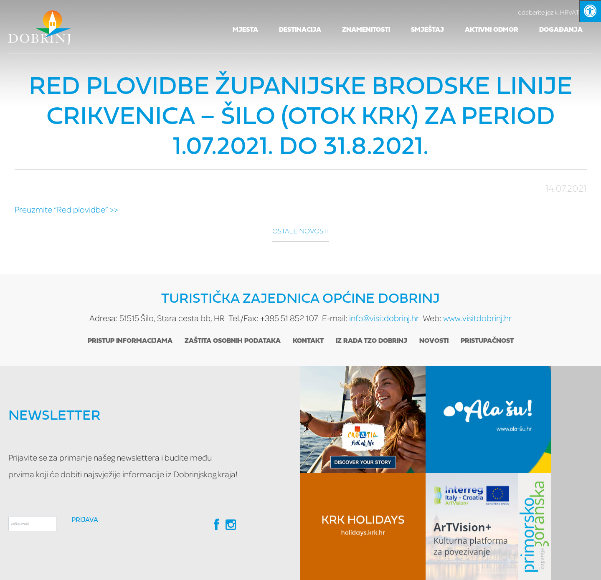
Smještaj (427, 30)
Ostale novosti (300, 231)
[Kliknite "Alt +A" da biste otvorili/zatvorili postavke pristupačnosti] (590, 11)
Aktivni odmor (491, 30)
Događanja (561, 30)
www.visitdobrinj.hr (477, 318)
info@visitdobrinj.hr (384, 318)
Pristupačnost (487, 341)
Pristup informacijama (130, 341)
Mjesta (245, 30)
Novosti (434, 341)
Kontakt (308, 341)
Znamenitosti (366, 30)
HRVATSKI (555, 12)
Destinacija (300, 30)
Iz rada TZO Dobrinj (371, 341)
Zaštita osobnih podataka (233, 341)
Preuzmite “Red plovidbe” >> (66, 209)
